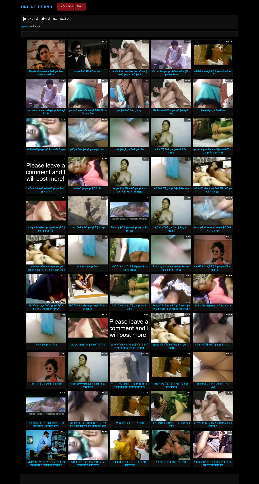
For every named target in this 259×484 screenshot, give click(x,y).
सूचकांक (25, 26)
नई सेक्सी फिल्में (65, 6)
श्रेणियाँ (80, 6)
